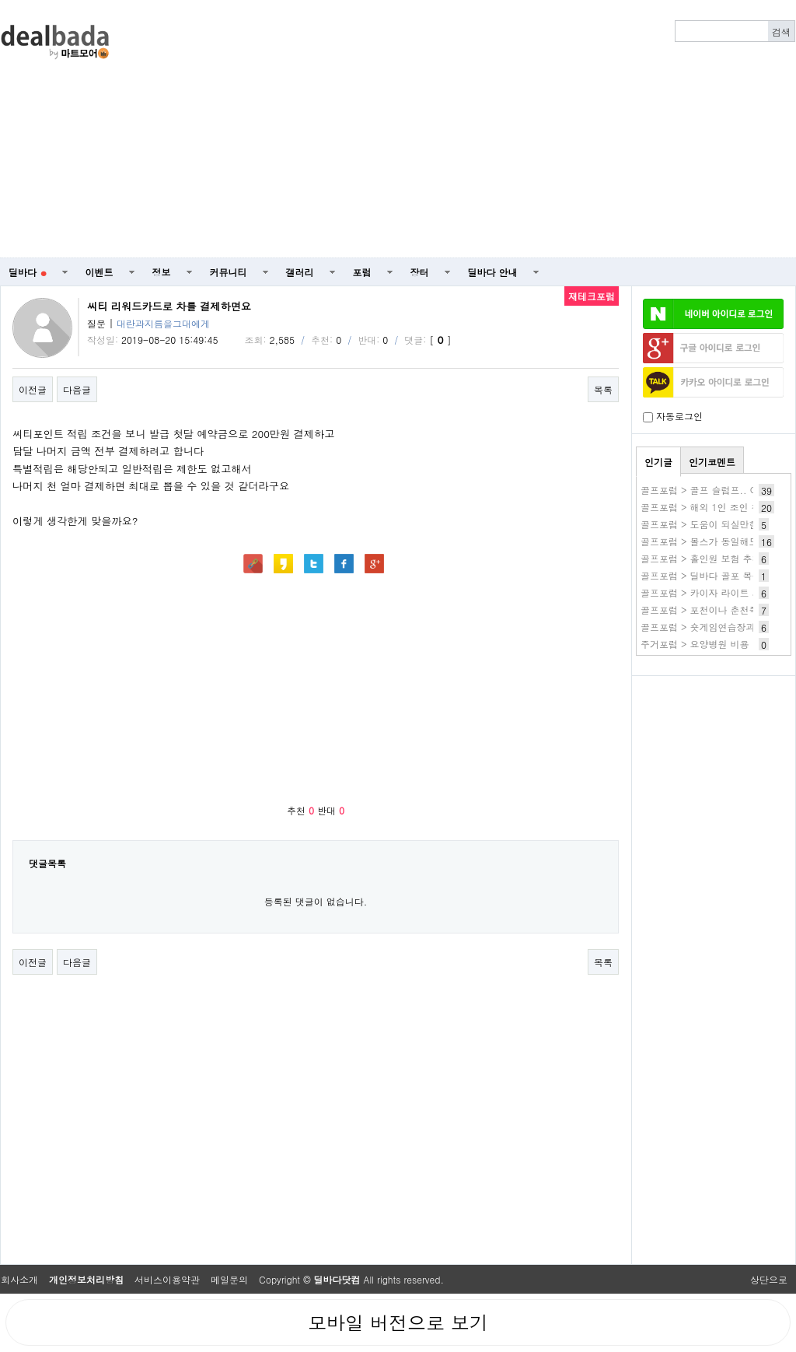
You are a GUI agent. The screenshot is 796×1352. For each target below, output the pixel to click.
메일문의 (229, 1279)
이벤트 (99, 271)
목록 (603, 389)
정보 (161, 271)
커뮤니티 (228, 271)
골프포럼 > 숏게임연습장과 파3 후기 (718, 626)
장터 (419, 271)
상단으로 (768, 1279)
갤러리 (300, 271)
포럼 (362, 271)
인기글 (658, 461)
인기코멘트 (712, 461)
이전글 (33, 389)
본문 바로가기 (0, 0)
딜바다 (28, 271)
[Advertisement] (491, 129)
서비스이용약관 (167, 1279)
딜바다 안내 (493, 271)
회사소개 (19, 1279)
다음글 (77, 389)
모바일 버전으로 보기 (398, 1322)
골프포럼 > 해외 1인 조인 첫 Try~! (714, 506)
